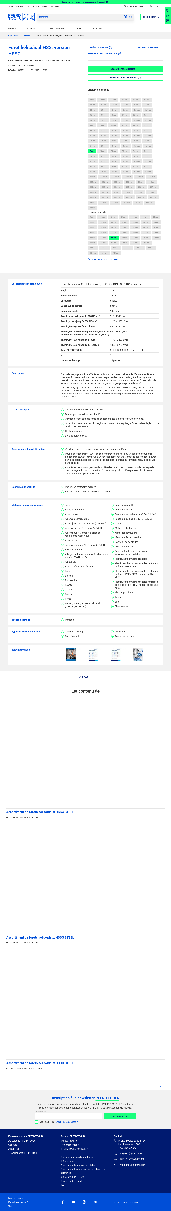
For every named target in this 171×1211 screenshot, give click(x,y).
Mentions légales (15, 6)
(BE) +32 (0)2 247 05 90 (129, 1153)
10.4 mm (140, 177)
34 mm (103, 227)
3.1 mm (124, 115)
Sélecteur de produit (71, 1181)
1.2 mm (113, 100)
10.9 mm (129, 182)
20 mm (155, 217)
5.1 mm (146, 130)
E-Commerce (68, 1161)
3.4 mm (92, 120)
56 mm (135, 232)
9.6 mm (114, 172)
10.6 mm (93, 182)
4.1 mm (102, 125)
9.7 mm (125, 172)
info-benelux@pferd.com (129, 1164)
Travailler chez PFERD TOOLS (23, 1153)
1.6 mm (92, 105)
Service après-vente (57, 28)
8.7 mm (148, 161)
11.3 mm (105, 187)
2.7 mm (148, 110)
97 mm (135, 243)
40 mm (145, 227)
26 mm (113, 222)
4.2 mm (113, 125)
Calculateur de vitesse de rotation (78, 1165)
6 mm (114, 141)
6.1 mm (124, 141)
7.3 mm (124, 151)
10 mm (92, 177)
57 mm (145, 232)
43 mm (156, 227)
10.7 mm (105, 182)
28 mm (135, 222)
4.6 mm (92, 130)
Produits (12, 28)
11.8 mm (93, 192)
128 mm (104, 253)
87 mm (103, 243)
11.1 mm (152, 182)
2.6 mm (137, 110)
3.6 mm (114, 120)
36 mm (113, 227)
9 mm (114, 166)
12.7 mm (129, 197)
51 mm (103, 232)
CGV (10, 1206)
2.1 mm (146, 105)
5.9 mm (103, 141)
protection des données (65, 1122)
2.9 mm (103, 115)
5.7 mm (148, 136)
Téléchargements (70, 1144)
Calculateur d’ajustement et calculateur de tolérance (83, 1171)
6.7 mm (125, 146)
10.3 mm (128, 177)
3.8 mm (137, 120)
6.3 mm (146, 141)
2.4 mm (114, 110)
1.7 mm (103, 105)
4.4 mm (135, 125)
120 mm (151, 248)
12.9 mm (153, 197)
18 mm (144, 217)
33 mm (92, 227)
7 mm (92, 151)
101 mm (146, 243)
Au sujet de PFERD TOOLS (22, 1140)
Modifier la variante (150, 47)
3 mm (114, 115)
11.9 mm (105, 192)
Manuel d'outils (69, 1140)
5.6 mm (137, 136)
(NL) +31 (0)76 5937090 (129, 1159)
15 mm (137, 202)
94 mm (124, 243)
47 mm (92, 232)
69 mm (113, 238)
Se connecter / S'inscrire (125, 69)
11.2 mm (93, 187)
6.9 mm (148, 146)
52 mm (113, 232)
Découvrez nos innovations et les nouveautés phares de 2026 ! (85, 2)
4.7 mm (103, 130)
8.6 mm (137, 161)
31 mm (156, 222)
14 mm (115, 202)
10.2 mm (116, 177)
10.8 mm (117, 182)
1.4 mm (135, 100)
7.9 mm (125, 156)
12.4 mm (93, 197)
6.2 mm (135, 141)
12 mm (116, 192)
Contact (12, 1144)
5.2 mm (92, 136)
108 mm (104, 248)
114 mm (128, 248)
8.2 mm (92, 161)
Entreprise (97, 28)
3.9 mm (148, 120)
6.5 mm (103, 146)
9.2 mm (135, 166)
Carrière (55, 6)
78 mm (145, 238)
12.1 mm (128, 192)
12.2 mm (140, 192)
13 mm (92, 202)
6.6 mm (114, 146)
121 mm (93, 253)
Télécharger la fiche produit (104, 53)
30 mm (145, 222)
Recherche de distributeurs (134, 6)
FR (158, 6)
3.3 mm (146, 115)
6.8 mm (137, 146)
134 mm (116, 253)
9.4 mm (92, 172)
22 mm (92, 222)
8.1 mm (146, 156)
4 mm (92, 125)
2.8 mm (92, 115)
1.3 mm (124, 100)
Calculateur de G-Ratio (72, 1177)
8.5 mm (125, 161)
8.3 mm (103, 161)
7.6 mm (92, 156)
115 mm (139, 248)
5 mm (136, 130)
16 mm (92, 208)
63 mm (92, 238)
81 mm (156, 238)
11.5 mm (129, 187)
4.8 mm (114, 130)
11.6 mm (141, 187)
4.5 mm (146, 125)
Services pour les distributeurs (77, 1157)
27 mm (124, 222)
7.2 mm (113, 151)
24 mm (103, 222)
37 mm (124, 227)
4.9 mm (125, 130)
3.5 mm (103, 120)
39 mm (135, 227)
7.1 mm (102, 151)
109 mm (116, 248)
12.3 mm (152, 192)
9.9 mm (148, 172)
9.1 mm (124, 166)
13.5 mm (104, 202)
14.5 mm (126, 202)
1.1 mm (102, 100)
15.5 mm (149, 202)
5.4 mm (114, 136)
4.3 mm (124, 125)
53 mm (124, 232)
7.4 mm (135, 151)
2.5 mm (125, 110)
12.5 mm (105, 197)
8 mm (136, 156)
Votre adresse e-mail (40, 1111)
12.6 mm (117, 197)
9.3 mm (146, 166)
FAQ (63, 1185)
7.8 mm (114, 156)
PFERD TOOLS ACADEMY (74, 1148)
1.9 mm (125, 105)
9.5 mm (103, 172)
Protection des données (37, 6)
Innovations (32, 28)
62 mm (156, 232)
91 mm (113, 243)
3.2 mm (135, 115)
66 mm (103, 238)
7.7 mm (103, 156)
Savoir (80, 28)
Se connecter (120, 1116)
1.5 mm (146, 100)
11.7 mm (153, 187)
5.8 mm (92, 141)
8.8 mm (92, 166)
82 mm (92, 243)
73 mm (124, 238)
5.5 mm (125, 136)
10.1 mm (104, 177)
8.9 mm (103, 166)
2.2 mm (92, 110)
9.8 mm (137, 172)
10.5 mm (152, 177)
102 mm (93, 248)
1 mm (92, 100)
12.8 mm (141, 197)
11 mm (140, 182)
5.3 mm (103, 136)
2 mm (136, 105)
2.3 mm (103, 110)
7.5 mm (146, 151)
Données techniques (100, 47)
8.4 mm (114, 161)
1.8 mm (114, 105)
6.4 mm (92, 146)
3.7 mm (125, 120)
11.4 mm (117, 187)
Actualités (13, 1148)
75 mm (135, 238)
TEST (64, 1153)
